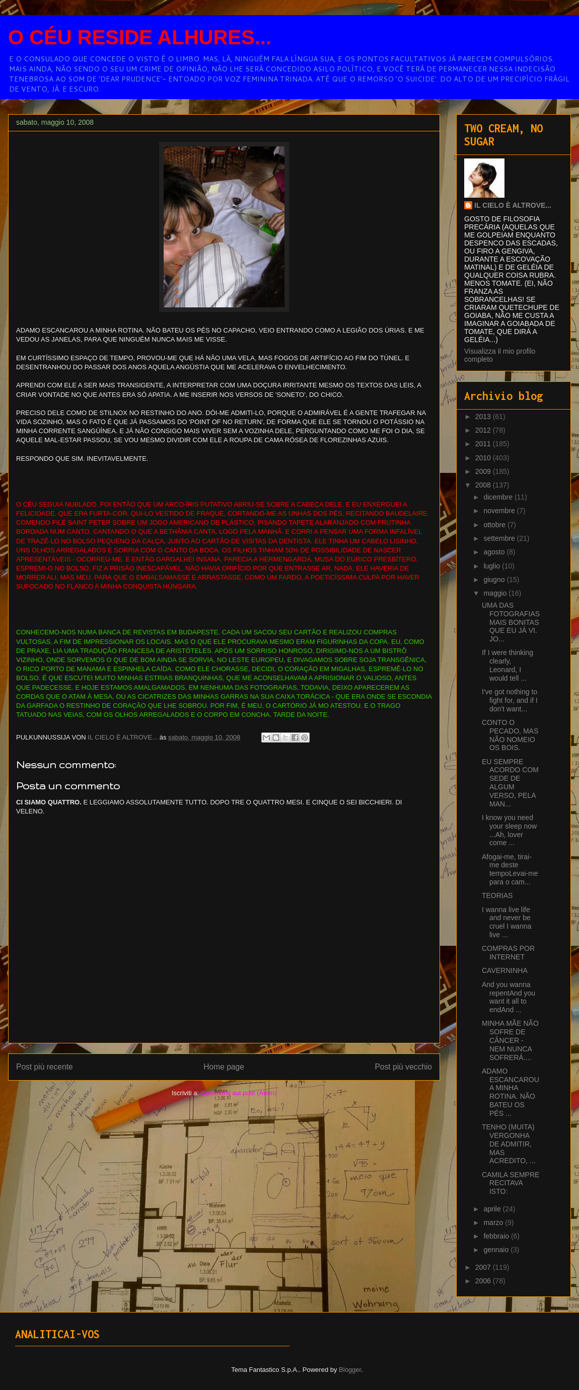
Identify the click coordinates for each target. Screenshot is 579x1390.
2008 (484, 485)
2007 (484, 1267)
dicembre (498, 497)
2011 (484, 444)
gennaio (497, 1250)
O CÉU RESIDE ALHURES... (139, 37)
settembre (500, 538)
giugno (494, 580)
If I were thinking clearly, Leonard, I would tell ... (507, 665)
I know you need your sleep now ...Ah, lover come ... (509, 830)
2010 (484, 458)
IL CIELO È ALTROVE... (512, 205)
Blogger (350, 1369)
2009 (484, 471)
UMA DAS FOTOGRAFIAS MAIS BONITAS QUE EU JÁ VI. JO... (511, 622)
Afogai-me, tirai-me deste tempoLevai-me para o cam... (510, 869)
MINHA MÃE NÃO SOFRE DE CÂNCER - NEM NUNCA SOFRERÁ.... (510, 1040)
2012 (484, 430)
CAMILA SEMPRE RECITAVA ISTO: (510, 1183)
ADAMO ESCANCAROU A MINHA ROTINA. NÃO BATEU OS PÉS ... (510, 1092)
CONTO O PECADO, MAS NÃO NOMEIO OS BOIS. (510, 735)
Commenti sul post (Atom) (238, 1093)
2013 (484, 417)
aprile (492, 1209)
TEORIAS (497, 895)
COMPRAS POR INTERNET (508, 952)
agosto (494, 552)
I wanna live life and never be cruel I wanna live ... (506, 922)
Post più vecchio (403, 1066)
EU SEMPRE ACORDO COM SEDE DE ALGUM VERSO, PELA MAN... (510, 783)
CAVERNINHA (505, 970)
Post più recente (44, 1066)
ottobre (495, 525)
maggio (496, 593)
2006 (484, 1281)
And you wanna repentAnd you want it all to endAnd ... (508, 997)
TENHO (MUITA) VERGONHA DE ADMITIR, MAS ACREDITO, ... (509, 1144)
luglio (492, 566)
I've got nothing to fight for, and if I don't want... (510, 700)
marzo (494, 1222)
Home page (223, 1066)
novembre (500, 511)
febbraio (497, 1236)
